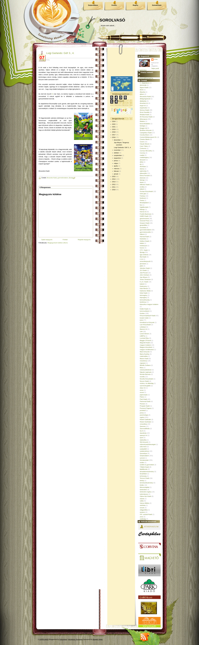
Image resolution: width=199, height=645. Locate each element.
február (116, 171)
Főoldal (65, 239)
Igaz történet (144, 254)
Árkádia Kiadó (144, 114)
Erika (155, 59)
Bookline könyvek (146, 130)
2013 (113, 182)
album (142, 94)
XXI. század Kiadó (146, 514)
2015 (113, 176)
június (116, 160)
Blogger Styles (98, 639)
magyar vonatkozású (147, 349)
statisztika (143, 440)
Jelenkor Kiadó (145, 268)
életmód (142, 178)
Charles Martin (145, 139)
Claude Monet (144, 144)
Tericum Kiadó (144, 478)
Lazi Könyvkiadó (145, 324)
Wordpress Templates (75, 639)
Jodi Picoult (143, 273)
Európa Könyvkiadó (146, 191)
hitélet (142, 243)
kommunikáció (144, 311)
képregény (143, 297)
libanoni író (143, 329)
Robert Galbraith (145, 419)
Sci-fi (141, 431)
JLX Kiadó (143, 270)
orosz (141, 390)
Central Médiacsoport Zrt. (148, 137)
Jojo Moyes (143, 277)
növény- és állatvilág (146, 383)
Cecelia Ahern (144, 135)
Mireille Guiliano (145, 365)
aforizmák (143, 85)
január (116, 174)
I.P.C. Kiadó (144, 250)
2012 (113, 184)
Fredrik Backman (145, 214)
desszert (143, 160)
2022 (113, 124)
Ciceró (142, 142)
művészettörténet (145, 370)
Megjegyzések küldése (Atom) (57, 243)
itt (52, 94)
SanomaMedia (145, 428)
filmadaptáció (144, 202)
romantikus (143, 424)
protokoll (143, 410)
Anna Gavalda (144, 112)
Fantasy (142, 196)
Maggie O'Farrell (145, 340)
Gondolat (143, 227)
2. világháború (144, 83)
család (142, 155)
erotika (142, 187)
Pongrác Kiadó (145, 406)
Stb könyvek (144, 442)
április (116, 166)
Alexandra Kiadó (52, 178)
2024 (113, 121)
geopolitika (143, 225)
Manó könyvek (145, 352)
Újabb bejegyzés (46, 239)
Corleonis (143, 148)
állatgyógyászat (145, 99)
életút (141, 182)
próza (142, 413)
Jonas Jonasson (145, 279)
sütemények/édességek (148, 444)
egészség (143, 171)
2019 (113, 129)
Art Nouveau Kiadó (146, 117)
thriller (142, 485)
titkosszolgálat (144, 487)
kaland (142, 284)
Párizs (142, 397)
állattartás (143, 101)
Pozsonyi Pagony (145, 408)
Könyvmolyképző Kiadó (147, 315)
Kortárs (114, 5)
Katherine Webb (145, 291)
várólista (142, 505)
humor (142, 248)
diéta (141, 162)
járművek (143, 264)
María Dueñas (144, 354)
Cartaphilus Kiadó (146, 132)
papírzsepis (143, 395)
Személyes (143, 453)
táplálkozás (143, 469)
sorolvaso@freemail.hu (145, 78)
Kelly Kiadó (143, 293)
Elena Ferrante (145, 175)
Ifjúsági (71, 178)
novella (142, 376)
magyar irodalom (145, 345)
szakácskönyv (144, 451)
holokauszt (143, 245)
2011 (113, 187)
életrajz (142, 180)
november (117, 150)
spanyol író (143, 435)
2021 (113, 127)
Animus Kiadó (144, 110)
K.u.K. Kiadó (144, 282)
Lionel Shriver (144, 333)
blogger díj (143, 128)
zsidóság (143, 519)
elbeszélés (143, 173)
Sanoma (142, 426)
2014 (113, 179)
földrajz (142, 209)
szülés (142, 462)
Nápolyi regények (145, 372)
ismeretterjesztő (145, 261)
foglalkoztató (144, 207)
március (116, 168)
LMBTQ (142, 336)
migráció (143, 363)
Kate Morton (144, 288)
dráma (142, 169)
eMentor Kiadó (145, 184)
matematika (144, 356)
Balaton (142, 121)
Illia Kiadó (143, 257)
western (142, 512)
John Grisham (144, 275)
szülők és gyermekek (147, 465)
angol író (143, 105)
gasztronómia (144, 218)
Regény (135, 5)
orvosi (142, 392)
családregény (144, 157)
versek (142, 507)
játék (141, 266)
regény (142, 417)
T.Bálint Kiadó (144, 467)
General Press (144, 221)
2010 (113, 189)
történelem (143, 489)
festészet (143, 198)
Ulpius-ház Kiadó (145, 496)
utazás (142, 498)
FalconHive (63, 639)
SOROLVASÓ (112, 20)
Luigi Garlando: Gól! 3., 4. (60, 53)
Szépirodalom (93, 5)
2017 (113, 135)
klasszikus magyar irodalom (149, 304)
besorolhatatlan (145, 123)
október (116, 153)
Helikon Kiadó (144, 241)
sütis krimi (143, 446)
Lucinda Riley (144, 338)
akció (141, 89)
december (117, 140)
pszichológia (144, 415)
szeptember (118, 155)
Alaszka (142, 92)
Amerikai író (144, 103)
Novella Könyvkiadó (146, 379)
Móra (141, 367)
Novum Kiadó (144, 381)
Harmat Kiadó (144, 236)
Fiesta (142, 200)
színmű (142, 458)
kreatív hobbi (144, 318)
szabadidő (143, 449)
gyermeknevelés (145, 232)
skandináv (143, 433)
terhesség (143, 476)
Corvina (142, 153)
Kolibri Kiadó (144, 309)
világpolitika (144, 510)
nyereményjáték (145, 386)
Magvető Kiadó (145, 343)
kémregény (143, 295)
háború (142, 234)
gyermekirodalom (63, 178)
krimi (141, 320)
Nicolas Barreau (145, 374)
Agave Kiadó (144, 87)
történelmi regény (145, 492)
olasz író (143, 388)
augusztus (117, 158)
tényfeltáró (143, 474)
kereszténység (145, 300)
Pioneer (142, 404)
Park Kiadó (143, 399)
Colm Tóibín (144, 146)
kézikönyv (143, 302)
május (116, 163)
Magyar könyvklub (146, 347)
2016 (113, 137)
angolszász (143, 108)
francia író (143, 211)
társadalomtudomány (147, 471)
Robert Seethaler (145, 422)
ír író (141, 259)
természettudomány (146, 483)
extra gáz (143, 193)
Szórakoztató (156, 5)
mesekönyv (143, 361)
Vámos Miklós (144, 503)
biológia (142, 126)
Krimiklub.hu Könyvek (147, 322)
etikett (142, 189)
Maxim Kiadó (144, 358)
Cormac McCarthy (146, 151)
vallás (142, 501)
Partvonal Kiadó (145, 401)
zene (141, 517)
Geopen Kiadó (144, 223)
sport (141, 437)
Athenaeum (143, 119)
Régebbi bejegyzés (84, 239)
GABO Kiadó (144, 216)
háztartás (143, 239)
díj (140, 164)
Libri (141, 331)
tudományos (144, 494)
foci (141, 205)
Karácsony (143, 286)
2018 (113, 132)
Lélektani (143, 327)
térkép (142, 480)
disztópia (143, 166)
